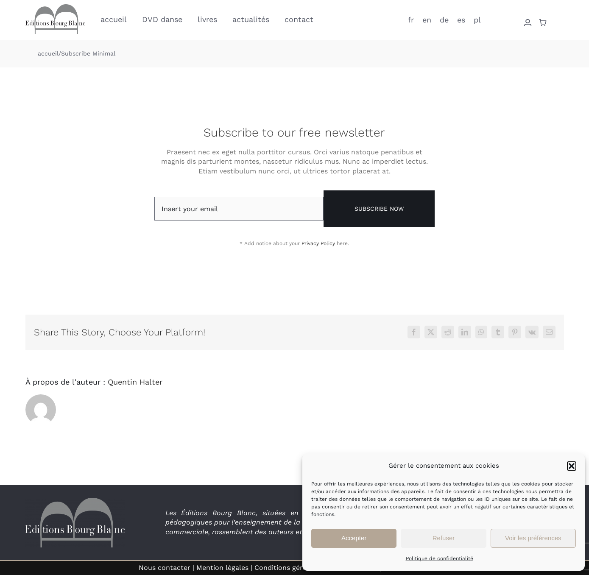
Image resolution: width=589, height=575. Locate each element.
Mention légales (222, 568)
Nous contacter (164, 568)
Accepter (353, 538)
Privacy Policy (318, 243)
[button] (571, 466)
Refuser (444, 538)
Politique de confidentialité (439, 558)
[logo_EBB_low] (55, 7)
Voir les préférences (533, 538)
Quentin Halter (135, 381)
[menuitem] (411, 19)
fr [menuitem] (411, 19)
